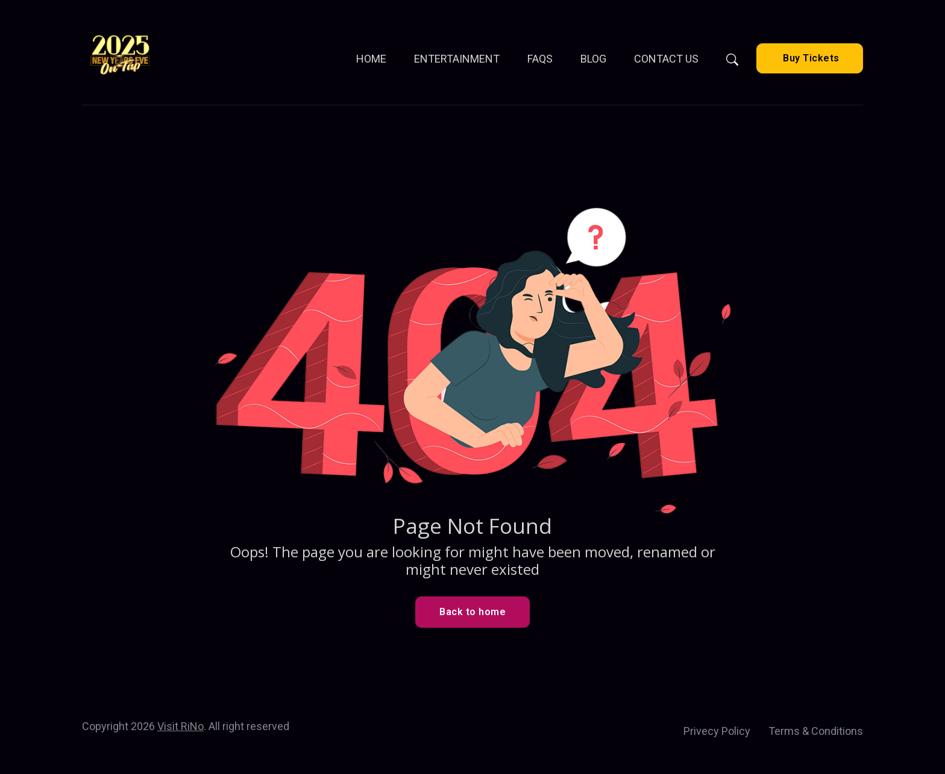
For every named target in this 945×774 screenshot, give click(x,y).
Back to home (472, 612)
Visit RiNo (180, 726)
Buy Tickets (810, 58)
